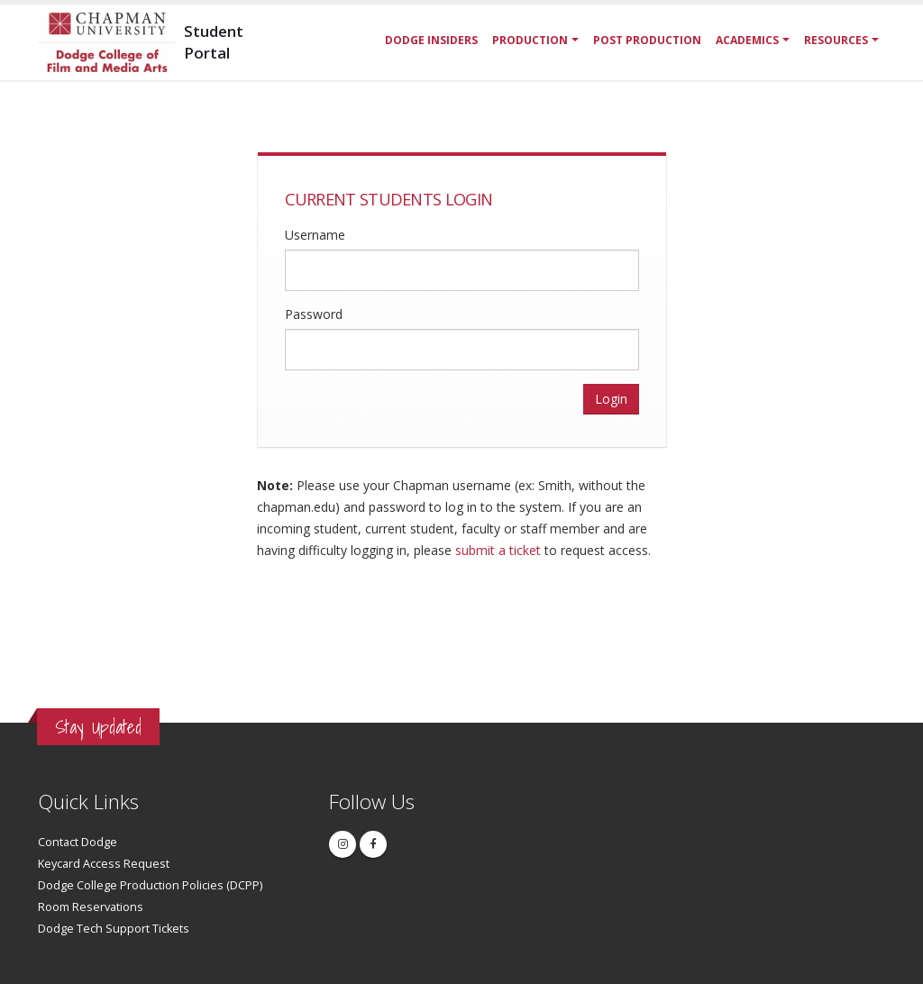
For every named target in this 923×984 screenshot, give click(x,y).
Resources (836, 40)
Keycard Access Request (103, 863)
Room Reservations (90, 907)
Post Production (647, 40)
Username (315, 234)
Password (314, 314)
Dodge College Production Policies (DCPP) (150, 885)
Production (530, 40)
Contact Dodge (77, 842)
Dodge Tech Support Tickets (113, 928)
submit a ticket (498, 550)
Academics (747, 40)
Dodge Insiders (431, 40)
